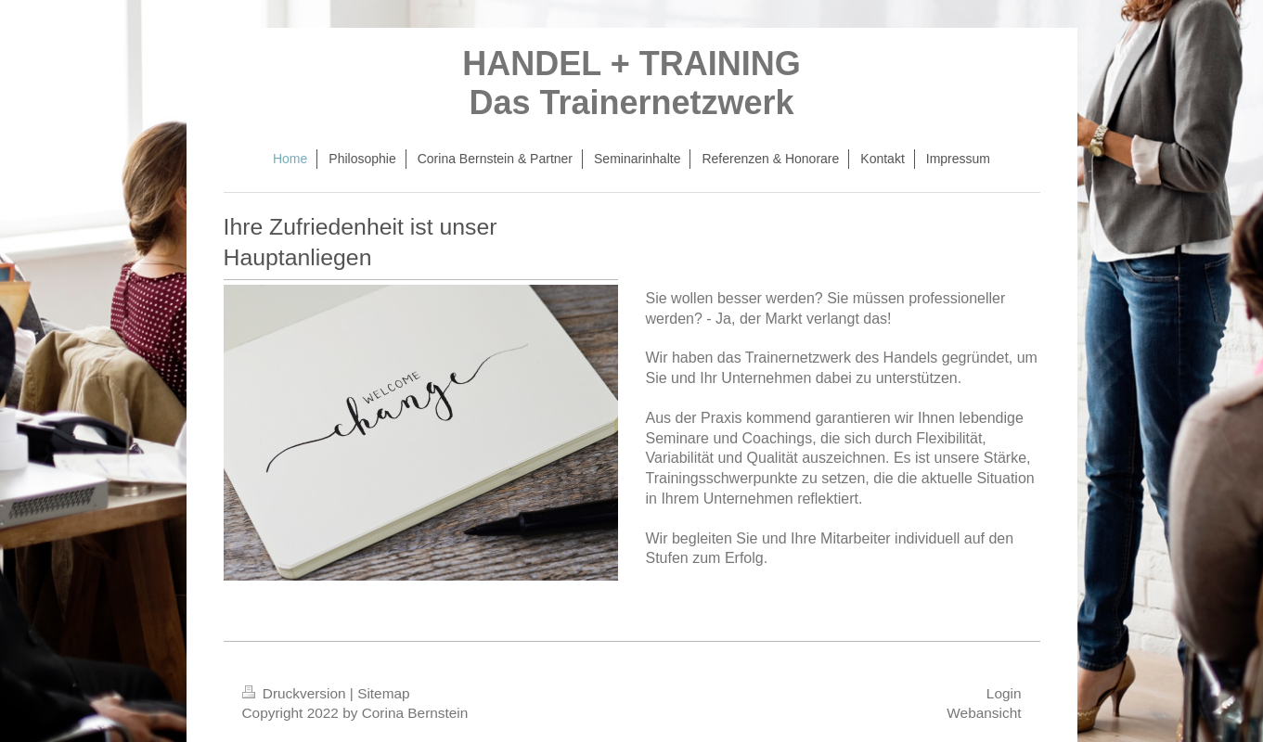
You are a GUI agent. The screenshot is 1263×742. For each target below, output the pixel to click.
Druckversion (296, 693)
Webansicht (984, 713)
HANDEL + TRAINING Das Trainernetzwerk (631, 83)
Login (1004, 693)
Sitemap (383, 693)
